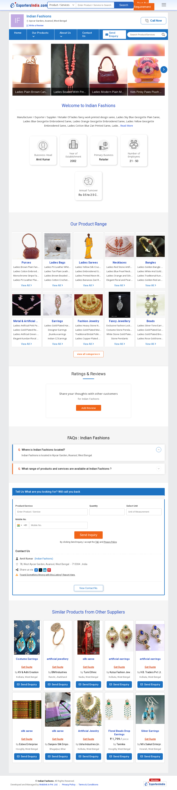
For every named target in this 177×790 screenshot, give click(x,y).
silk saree (88, 658)
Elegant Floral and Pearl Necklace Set (119, 279)
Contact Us (87, 34)
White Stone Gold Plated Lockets (119, 334)
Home (17, 32)
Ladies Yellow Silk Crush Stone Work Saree (88, 267)
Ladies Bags (57, 262)
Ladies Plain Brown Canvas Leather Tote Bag (31, 91)
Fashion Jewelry (88, 321)
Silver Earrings (150, 730)
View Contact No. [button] (88, 588)
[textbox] (95, 5)
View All (26, 285)
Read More (126, 125)
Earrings (57, 321)
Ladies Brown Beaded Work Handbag (57, 275)
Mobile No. (21, 519)
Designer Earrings (57, 329)
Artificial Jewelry (88, 730)
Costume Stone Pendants (119, 329)
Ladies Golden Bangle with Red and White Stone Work (150, 267)
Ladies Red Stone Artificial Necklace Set (119, 267)
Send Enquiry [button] (111, 34)
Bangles (150, 262)
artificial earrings (119, 658)
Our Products (40, 34)
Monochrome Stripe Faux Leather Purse (26, 275)
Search (123, 5)
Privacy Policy (110, 542)
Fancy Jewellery (119, 321)
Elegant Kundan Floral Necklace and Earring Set (26, 338)
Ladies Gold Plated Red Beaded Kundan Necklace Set (26, 329)
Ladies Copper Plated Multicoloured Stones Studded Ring (88, 338)
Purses (26, 262)
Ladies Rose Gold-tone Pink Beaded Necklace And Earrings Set (150, 338)
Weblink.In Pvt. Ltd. (48, 784)
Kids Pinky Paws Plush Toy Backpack (146, 91)
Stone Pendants (119, 338)
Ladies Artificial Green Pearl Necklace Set (26, 334)
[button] (153, 20)
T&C (97, 542)
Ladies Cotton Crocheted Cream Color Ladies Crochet (57, 279)
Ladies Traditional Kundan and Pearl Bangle (150, 275)
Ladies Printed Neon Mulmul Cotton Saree (88, 275)
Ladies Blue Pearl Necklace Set (119, 271)
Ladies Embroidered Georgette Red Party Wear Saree (88, 271)
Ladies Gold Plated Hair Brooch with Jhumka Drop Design (57, 325)
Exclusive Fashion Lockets (119, 325)
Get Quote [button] (26, 667)
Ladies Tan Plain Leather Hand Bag (57, 271)
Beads (151, 321)
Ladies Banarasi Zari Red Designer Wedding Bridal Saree (88, 279)
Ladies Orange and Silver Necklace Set (119, 275)
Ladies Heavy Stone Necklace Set (88, 325)
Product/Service (24, 506)
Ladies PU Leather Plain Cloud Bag (26, 279)
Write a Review (35, 25)
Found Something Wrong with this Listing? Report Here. (47, 574)
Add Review (88, 408)
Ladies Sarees (88, 262)
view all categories (88, 354)
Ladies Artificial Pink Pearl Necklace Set (26, 325)
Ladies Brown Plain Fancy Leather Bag (26, 267)
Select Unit (132, 506)
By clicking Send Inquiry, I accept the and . (88, 542)
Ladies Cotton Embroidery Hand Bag (26, 271)
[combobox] (21, 525)
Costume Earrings (27, 658)
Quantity (93, 506)
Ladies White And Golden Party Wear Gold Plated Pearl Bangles (150, 271)
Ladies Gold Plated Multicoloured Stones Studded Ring (88, 329)
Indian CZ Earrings (57, 338)
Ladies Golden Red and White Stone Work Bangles (150, 279)
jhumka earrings (57, 334)
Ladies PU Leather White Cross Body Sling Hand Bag (57, 267)
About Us (65, 34)
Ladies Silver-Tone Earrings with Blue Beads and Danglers (150, 325)
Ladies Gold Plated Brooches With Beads (150, 334)
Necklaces (120, 262)
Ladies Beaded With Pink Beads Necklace (70, 91)
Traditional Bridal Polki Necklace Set (88, 334)
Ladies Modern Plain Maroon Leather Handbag (108, 91)
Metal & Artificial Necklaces (26, 321)
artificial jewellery (57, 658)
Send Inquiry (88, 535)
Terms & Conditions (88, 784)
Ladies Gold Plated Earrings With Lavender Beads (150, 329)
